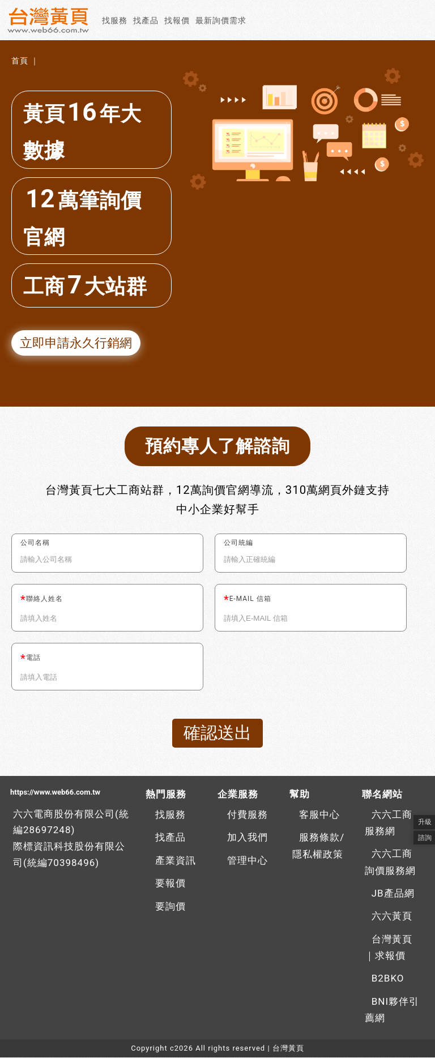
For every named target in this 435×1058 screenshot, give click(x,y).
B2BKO (388, 978)
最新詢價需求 (220, 20)
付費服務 (247, 815)
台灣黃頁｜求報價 (388, 948)
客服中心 (319, 815)
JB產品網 (393, 893)
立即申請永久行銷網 (76, 343)
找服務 (114, 20)
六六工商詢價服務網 (390, 862)
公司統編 (238, 543)
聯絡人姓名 (44, 599)
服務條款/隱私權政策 (318, 846)
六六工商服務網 (388, 823)
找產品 (146, 20)
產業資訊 (175, 861)
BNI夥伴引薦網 (392, 1010)
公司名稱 (35, 543)
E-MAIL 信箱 (250, 599)
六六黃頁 (392, 916)
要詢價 (170, 906)
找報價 (177, 20)
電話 (33, 658)
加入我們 (247, 837)
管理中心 (247, 861)
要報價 (170, 883)
